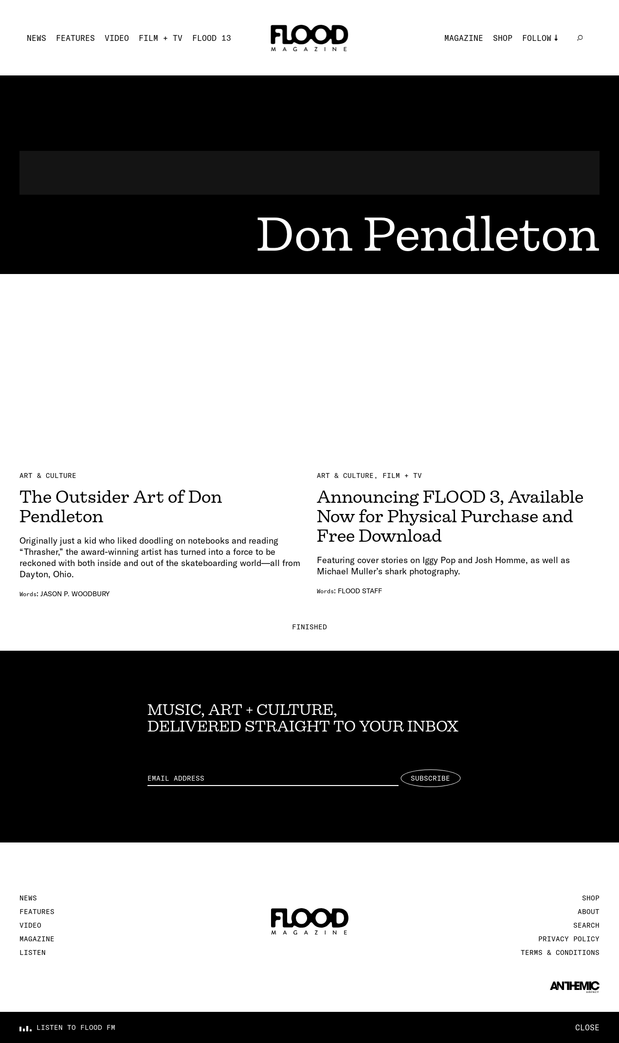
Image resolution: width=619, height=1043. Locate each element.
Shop (502, 38)
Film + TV (160, 38)
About (589, 911)
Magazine (463, 38)
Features (75, 38)
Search (586, 925)
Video (117, 38)
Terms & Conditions (560, 952)
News (36, 38)
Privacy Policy (569, 938)
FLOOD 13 (211, 38)
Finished (309, 626)
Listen (32, 952)
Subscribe (430, 778)
